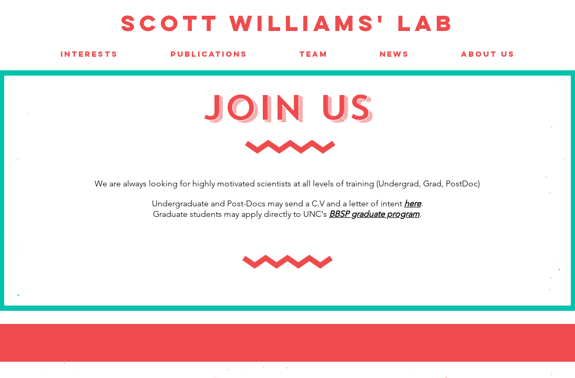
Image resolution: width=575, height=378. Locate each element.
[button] (313, 53)
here (412, 203)
